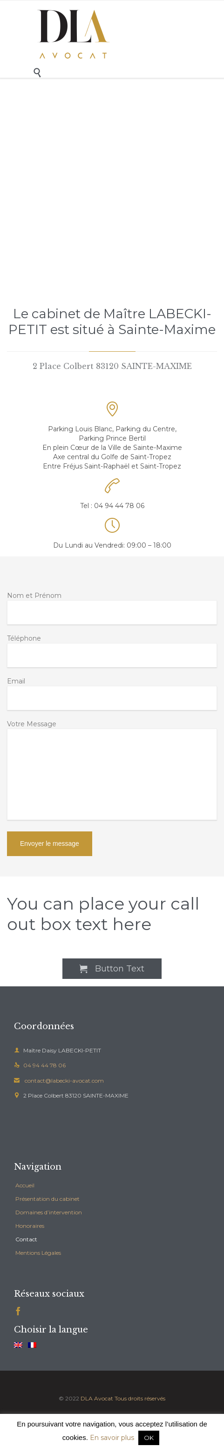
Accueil (24, 1185)
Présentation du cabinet (47, 1198)
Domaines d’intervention (48, 1212)
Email (112, 693)
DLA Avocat (97, 1398)
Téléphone (112, 650)
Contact (26, 1239)
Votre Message (112, 771)
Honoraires (29, 1225)
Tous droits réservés (140, 1398)
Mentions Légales (38, 1252)
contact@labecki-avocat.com (59, 1080)
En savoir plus (112, 1437)
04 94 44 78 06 (40, 1065)
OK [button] (149, 1437)
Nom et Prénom (112, 607)
